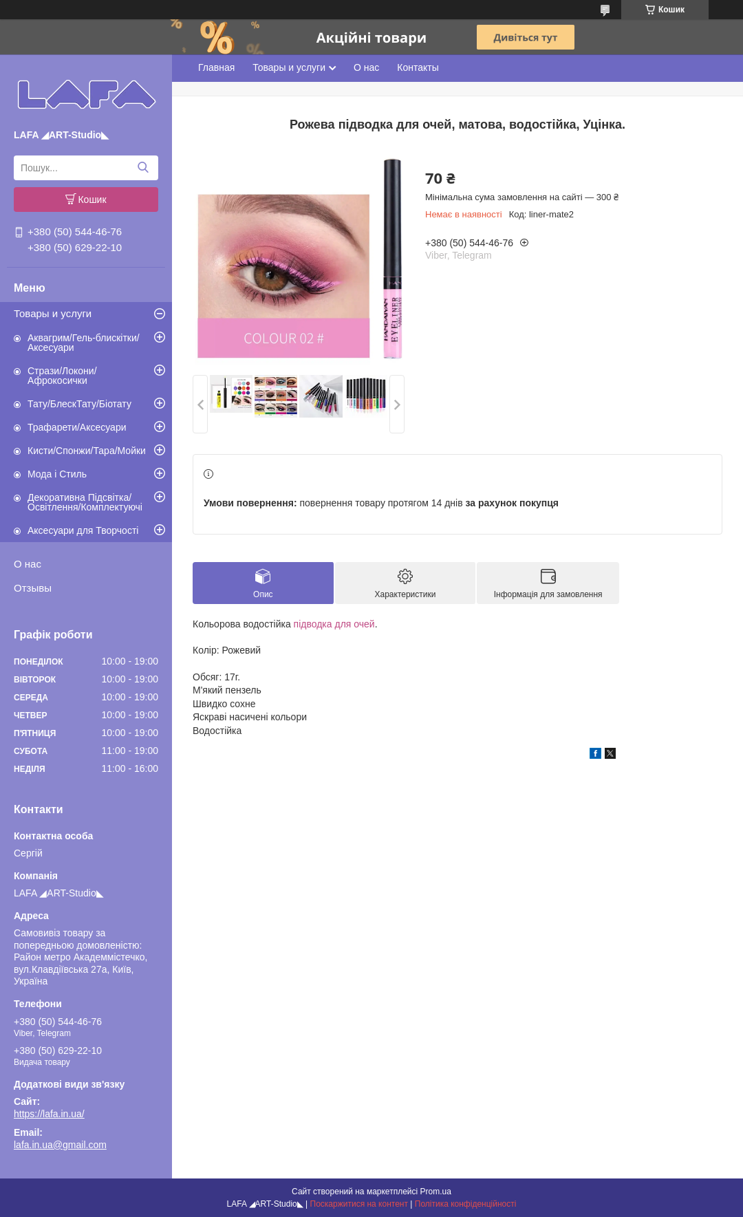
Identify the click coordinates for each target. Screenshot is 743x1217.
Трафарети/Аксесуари (77, 427)
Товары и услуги (52, 313)
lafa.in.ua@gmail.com (60, 1144)
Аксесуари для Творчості (83, 530)
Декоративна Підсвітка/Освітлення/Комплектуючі (85, 502)
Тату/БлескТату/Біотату (79, 403)
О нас (27, 564)
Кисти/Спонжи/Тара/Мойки (87, 450)
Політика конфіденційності (466, 1204)
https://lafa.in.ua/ (49, 1113)
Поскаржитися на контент (359, 1204)
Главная (216, 67)
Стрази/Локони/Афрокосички (62, 375)
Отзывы (33, 588)
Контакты (417, 67)
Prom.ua (435, 1191)
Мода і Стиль (57, 474)
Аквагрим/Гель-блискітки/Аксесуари (84, 342)
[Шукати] (142, 167)
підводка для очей (334, 623)
